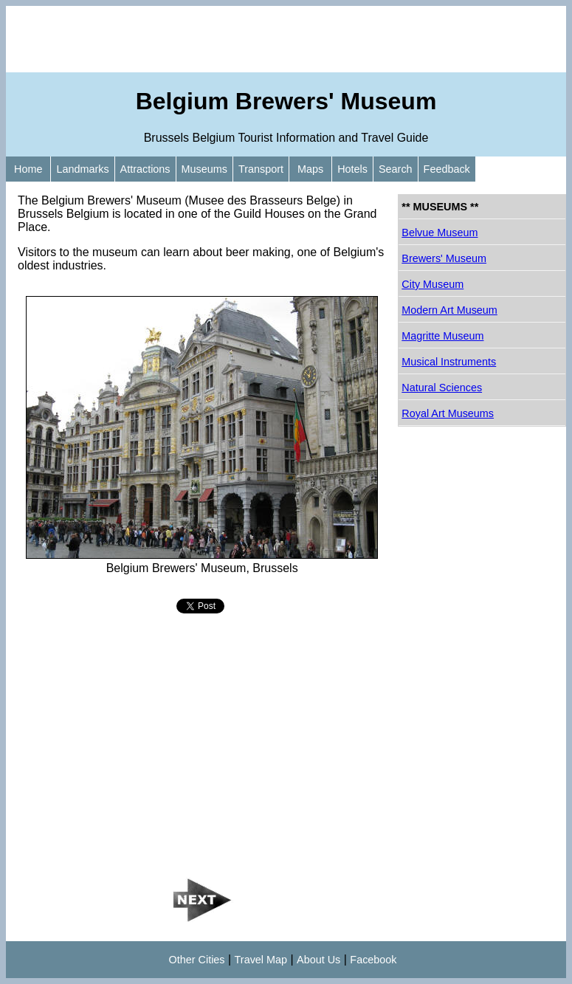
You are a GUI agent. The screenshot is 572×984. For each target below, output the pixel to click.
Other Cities (197, 960)
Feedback (447, 169)
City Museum (433, 284)
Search (396, 169)
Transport (260, 169)
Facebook (373, 960)
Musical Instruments (449, 362)
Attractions (145, 169)
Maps (310, 169)
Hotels (352, 169)
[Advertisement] (286, 39)
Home (28, 169)
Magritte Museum (442, 336)
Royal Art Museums (448, 413)
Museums (204, 169)
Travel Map (261, 960)
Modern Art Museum (449, 310)
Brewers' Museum (444, 258)
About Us (318, 960)
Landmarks (82, 169)
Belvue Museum (440, 232)
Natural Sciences (442, 387)
